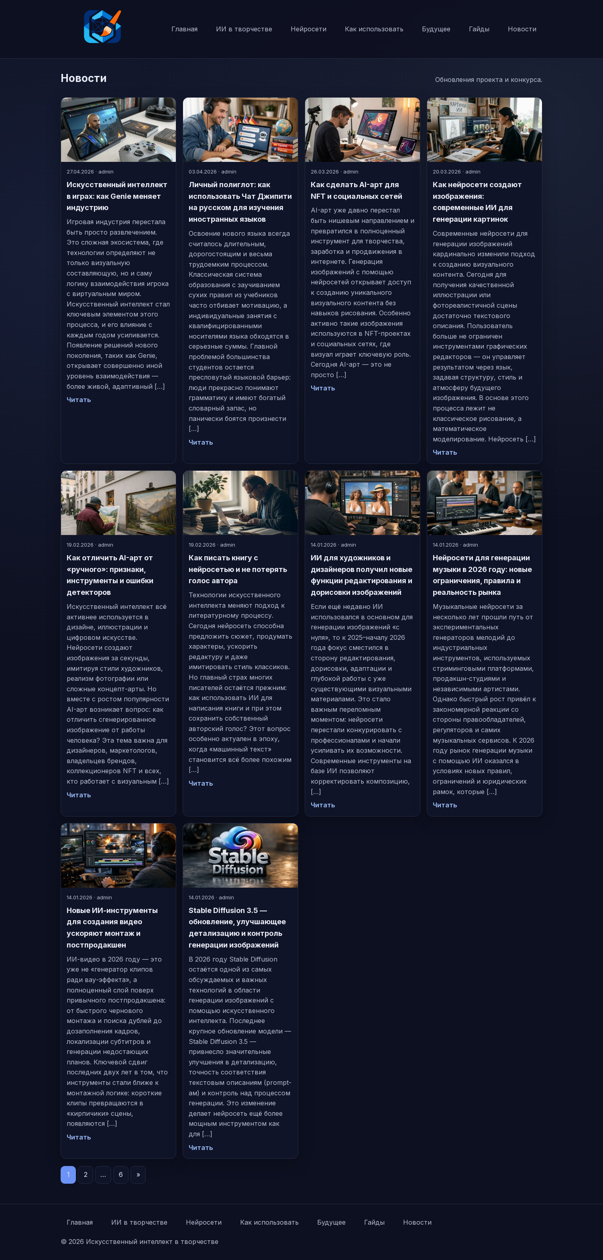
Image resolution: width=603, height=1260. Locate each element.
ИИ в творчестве (244, 29)
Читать (79, 400)
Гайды (479, 29)
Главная (184, 29)
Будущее (436, 29)
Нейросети (308, 29)
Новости (522, 29)
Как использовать (374, 29)
